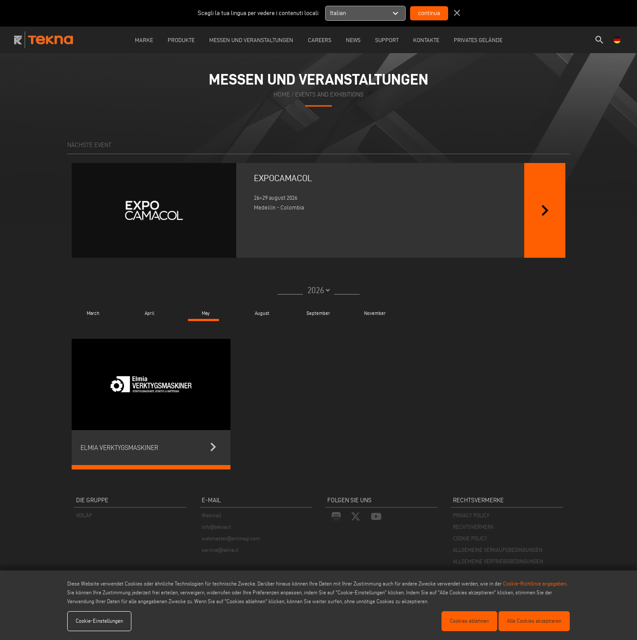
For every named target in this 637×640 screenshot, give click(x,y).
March (93, 313)
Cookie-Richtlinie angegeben (534, 583)
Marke (144, 40)
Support (387, 40)
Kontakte (426, 40)
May (206, 313)
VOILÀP (84, 515)
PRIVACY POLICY (471, 515)
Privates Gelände (478, 40)
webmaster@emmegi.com (231, 538)
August (262, 313)
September (318, 313)
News (353, 40)
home (282, 94)
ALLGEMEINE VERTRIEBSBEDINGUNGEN (498, 561)
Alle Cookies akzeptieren (534, 621)
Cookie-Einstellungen (99, 621)
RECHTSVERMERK (473, 527)
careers (319, 40)
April (149, 313)
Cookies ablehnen (469, 621)
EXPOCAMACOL (283, 178)
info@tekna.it (216, 527)
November (375, 313)
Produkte (181, 40)
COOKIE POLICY (470, 538)
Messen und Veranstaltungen (251, 40)
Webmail (211, 515)
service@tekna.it (220, 550)
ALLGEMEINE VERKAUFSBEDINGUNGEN (497, 550)
